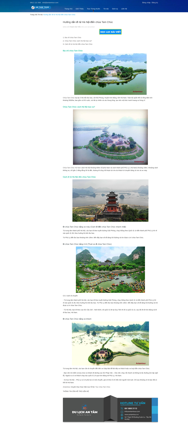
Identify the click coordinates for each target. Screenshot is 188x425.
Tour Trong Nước (93, 9)
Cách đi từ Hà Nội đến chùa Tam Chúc (78, 44)
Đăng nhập (146, 2)
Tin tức (106, 9)
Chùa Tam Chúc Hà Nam (72, 168)
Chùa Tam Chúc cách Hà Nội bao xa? (78, 41)
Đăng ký (155, 2)
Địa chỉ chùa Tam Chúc (73, 37)
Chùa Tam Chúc (68, 98)
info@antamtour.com (50, 2)
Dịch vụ (115, 9)
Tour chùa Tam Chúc (102, 387)
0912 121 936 (35, 2)
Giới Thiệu (80, 9)
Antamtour (66, 387)
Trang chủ (68, 9)
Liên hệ (124, 9)
